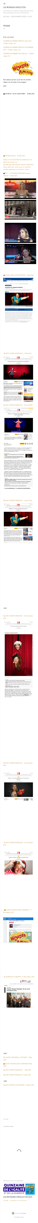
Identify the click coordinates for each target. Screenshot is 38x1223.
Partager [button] (6, 1119)
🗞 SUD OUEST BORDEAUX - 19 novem (16, 763)
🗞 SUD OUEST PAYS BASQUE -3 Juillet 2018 (18, 1085)
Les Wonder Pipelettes (14, 7)
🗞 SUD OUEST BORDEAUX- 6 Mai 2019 (17, 1075)
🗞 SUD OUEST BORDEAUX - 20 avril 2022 (18, 405)
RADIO (7, 275)
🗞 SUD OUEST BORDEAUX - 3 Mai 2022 (17, 353)
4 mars (26, 500)
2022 (31, 500)
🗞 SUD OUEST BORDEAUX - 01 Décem (17, 616)
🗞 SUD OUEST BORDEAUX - (13, 500)
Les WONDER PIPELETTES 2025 (17, 1197)
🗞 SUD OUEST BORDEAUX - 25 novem (17, 842)
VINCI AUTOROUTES (18, 275)
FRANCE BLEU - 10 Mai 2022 (15, 156)
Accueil (6, 17)
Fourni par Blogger (19, 1213)
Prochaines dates (19, 17)
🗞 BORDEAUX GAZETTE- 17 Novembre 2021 (19, 977)
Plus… (30, 17)
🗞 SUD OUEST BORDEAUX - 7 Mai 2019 (17, 1070)
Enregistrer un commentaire (18, 1200)
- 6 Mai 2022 (30, 275)
